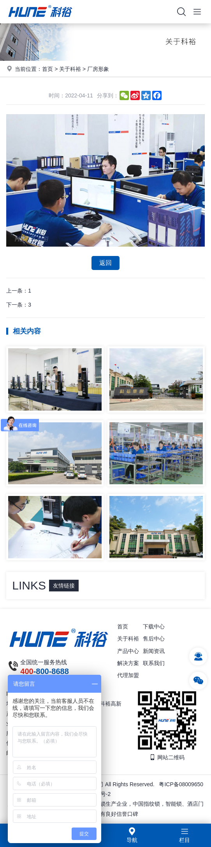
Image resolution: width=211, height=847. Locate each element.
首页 (47, 69)
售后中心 (154, 638)
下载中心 (154, 626)
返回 (105, 262)
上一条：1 (18, 291)
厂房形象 (98, 69)
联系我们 (154, 663)
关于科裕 (70, 69)
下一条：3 (18, 305)
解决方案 (128, 663)
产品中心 (128, 651)
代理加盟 (128, 675)
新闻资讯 (154, 651)
